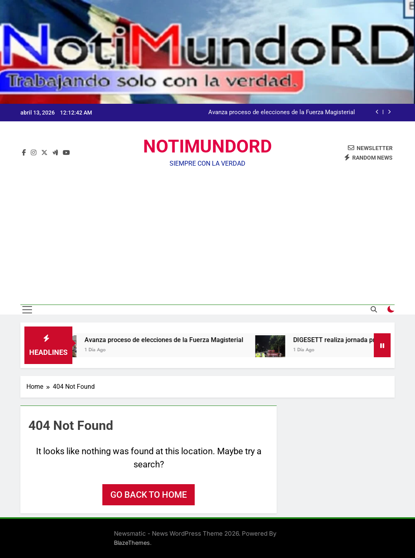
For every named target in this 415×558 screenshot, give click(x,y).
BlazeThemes (132, 542)
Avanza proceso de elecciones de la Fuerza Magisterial (281, 112)
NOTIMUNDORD (207, 146)
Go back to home (148, 495)
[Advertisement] (207, 231)
